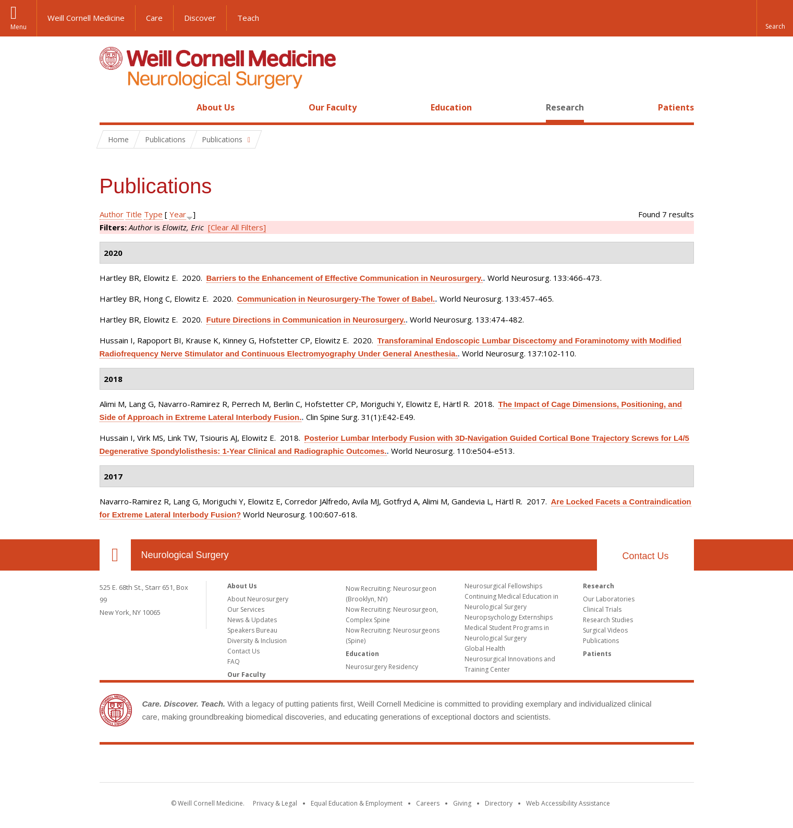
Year (177, 214)
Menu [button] (18, 26)
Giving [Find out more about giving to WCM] (462, 803)
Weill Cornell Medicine (86, 18)
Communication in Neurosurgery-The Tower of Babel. (336, 298)
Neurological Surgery (185, 555)
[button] (775, 18)
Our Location (115, 555)
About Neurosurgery (257, 599)
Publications (601, 640)
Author (112, 214)
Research (565, 107)
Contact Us (645, 556)
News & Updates (252, 619)
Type (153, 214)
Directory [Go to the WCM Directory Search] (499, 803)
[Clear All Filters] (237, 227)
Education (451, 107)
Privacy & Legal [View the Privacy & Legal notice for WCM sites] (275, 803)
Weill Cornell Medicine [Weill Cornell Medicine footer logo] (397, 765)
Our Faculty (333, 107)
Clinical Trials (602, 609)
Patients (676, 107)
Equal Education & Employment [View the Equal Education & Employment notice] (356, 803)
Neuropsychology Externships (509, 617)
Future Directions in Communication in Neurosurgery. (306, 319)
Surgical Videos (605, 630)
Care (154, 18)
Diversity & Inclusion (257, 640)
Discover (200, 18)
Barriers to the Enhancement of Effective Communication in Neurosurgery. (344, 278)
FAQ (233, 661)
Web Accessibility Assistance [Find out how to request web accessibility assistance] (568, 803)
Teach (248, 18)
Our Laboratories (609, 599)
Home (111, 107)
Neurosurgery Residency (382, 666)
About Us (216, 107)
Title (134, 214)
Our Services (245, 609)
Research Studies (608, 619)
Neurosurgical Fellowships (503, 586)
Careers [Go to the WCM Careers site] (428, 803)
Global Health (485, 648)
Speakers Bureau (252, 630)
